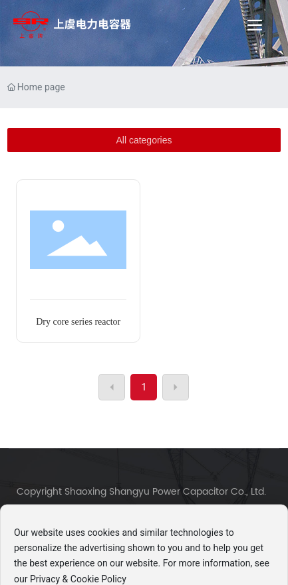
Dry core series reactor (78, 322)
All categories (144, 140)
